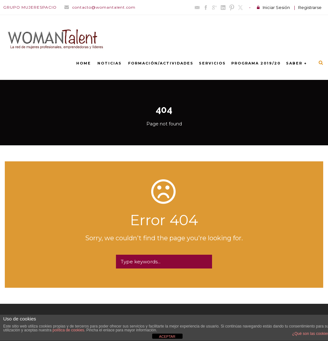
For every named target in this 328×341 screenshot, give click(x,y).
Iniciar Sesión (276, 7)
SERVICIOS (212, 63)
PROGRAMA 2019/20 (256, 63)
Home (83, 63)
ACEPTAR (167, 336)
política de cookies (68, 330)
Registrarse (310, 7)
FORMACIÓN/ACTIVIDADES (160, 63)
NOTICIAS (109, 63)
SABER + (296, 63)
